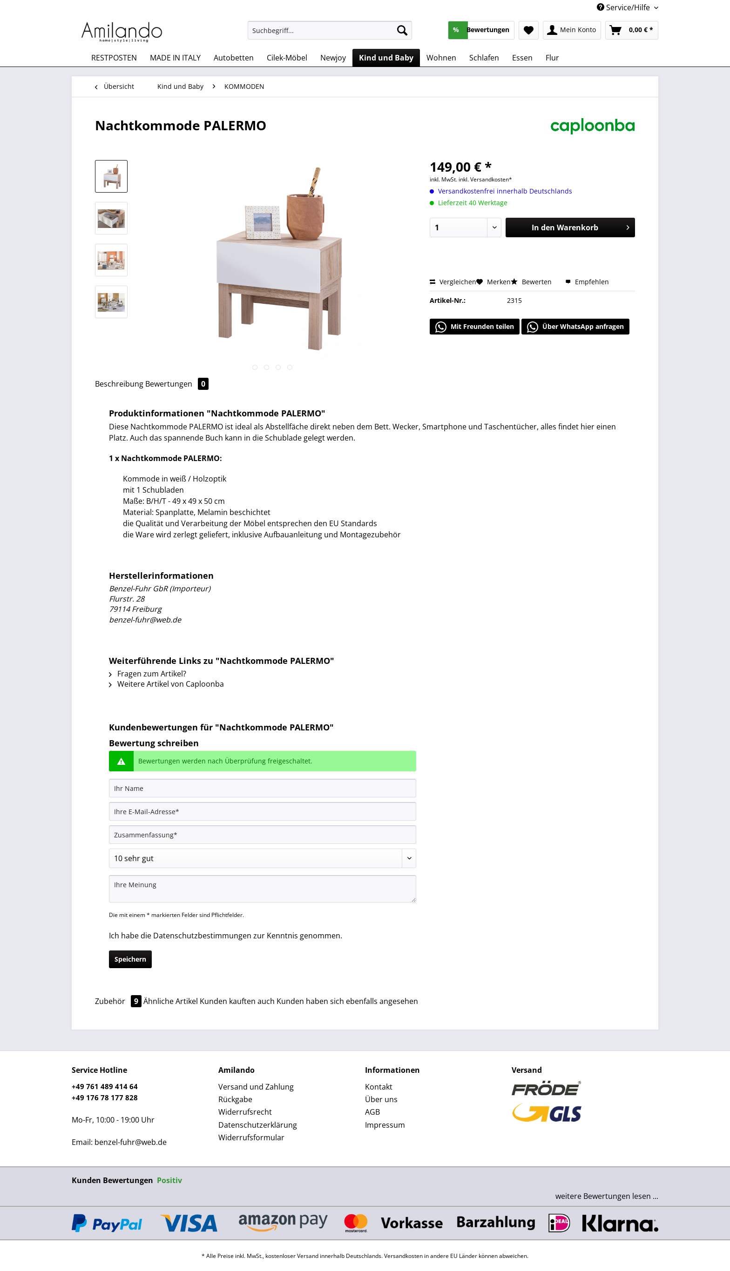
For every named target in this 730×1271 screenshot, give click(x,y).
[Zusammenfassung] (262, 834)
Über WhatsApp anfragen (575, 327)
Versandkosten (403, 1256)
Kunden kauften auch (237, 1001)
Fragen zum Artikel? (147, 674)
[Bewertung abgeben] (262, 858)
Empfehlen (587, 281)
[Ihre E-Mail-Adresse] (262, 811)
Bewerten (532, 281)
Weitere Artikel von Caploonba (166, 684)
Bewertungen (177, 384)
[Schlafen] (484, 58)
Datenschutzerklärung (257, 1125)
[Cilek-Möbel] (287, 58)
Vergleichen (453, 281)
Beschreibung (119, 384)
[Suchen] (402, 30)
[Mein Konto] (572, 30)
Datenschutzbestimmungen (202, 935)
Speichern (130, 959)
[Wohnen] (441, 58)
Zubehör (119, 1001)
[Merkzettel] (529, 30)
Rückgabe (235, 1099)
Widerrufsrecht (245, 1112)
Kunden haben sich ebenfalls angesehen (347, 1001)
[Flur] (552, 58)
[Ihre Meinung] (262, 889)
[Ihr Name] (262, 788)
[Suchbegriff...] (330, 30)
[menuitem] (330, 34)
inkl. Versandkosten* (485, 179)
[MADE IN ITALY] (175, 58)
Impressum (385, 1125)
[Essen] (522, 58)
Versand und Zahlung (256, 1087)
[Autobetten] (233, 58)
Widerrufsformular (251, 1137)
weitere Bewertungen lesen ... (606, 1196)
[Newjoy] (333, 58)
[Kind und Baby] (386, 58)
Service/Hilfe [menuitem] (624, 7)
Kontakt (378, 1087)
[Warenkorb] (631, 30)
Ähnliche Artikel (170, 1001)
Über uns (381, 1099)
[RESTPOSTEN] (114, 58)
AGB (372, 1112)
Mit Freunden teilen (474, 327)
